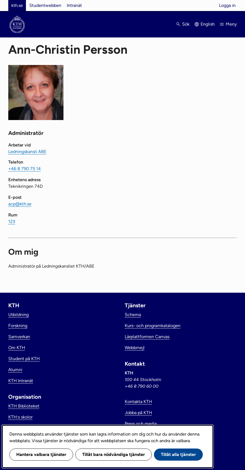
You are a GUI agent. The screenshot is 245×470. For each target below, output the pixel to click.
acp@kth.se (19, 204)
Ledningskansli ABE (27, 151)
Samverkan (19, 336)
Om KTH (16, 347)
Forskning (17, 325)
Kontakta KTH (138, 401)
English (208, 24)
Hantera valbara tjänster (41, 454)
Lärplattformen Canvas (147, 336)
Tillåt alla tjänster (178, 454)
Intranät (74, 5)
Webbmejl (135, 347)
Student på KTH (24, 358)
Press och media (141, 423)
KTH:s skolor (20, 417)
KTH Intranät (20, 380)
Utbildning (18, 314)
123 (11, 221)
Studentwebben (45, 5)
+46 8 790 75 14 (24, 168)
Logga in (227, 5)
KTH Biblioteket (23, 406)
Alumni (15, 369)
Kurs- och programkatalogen (152, 325)
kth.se (17, 5)
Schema (133, 314)
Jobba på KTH (138, 412)
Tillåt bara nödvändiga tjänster (113, 454)
